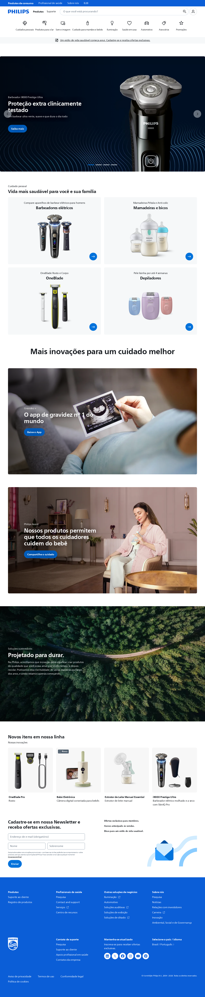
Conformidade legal (72, 976)
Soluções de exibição (115, 912)
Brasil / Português (163, 944)
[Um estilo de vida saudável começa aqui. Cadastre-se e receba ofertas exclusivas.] (102, 40)
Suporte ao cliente (18, 897)
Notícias (156, 902)
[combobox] (116, 11)
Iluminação (112, 897)
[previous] (8, 114)
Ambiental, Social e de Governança (172, 923)
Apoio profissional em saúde (72, 955)
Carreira (158, 912)
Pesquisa (61, 897)
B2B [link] (86, 3)
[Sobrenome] (66, 846)
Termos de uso (46, 976)
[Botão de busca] (184, 11)
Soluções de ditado (117, 918)
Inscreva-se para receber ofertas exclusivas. (122, 946)
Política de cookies (18, 982)
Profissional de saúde (50, 3)
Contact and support (68, 902)
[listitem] (25, 26)
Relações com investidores (167, 907)
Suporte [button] (51, 11)
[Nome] (26, 846)
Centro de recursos (66, 912)
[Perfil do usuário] (193, 11)
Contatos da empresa (68, 960)
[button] (93, 256)
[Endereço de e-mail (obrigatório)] (46, 837)
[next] (197, 114)
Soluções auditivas (116, 907)
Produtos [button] (38, 11)
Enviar (15, 864)
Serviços (62, 907)
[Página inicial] (18, 11)
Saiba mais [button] (17, 128)
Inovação (157, 918)
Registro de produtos (20, 902)
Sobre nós (73, 3)
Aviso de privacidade (19, 976)
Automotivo (111, 902)
